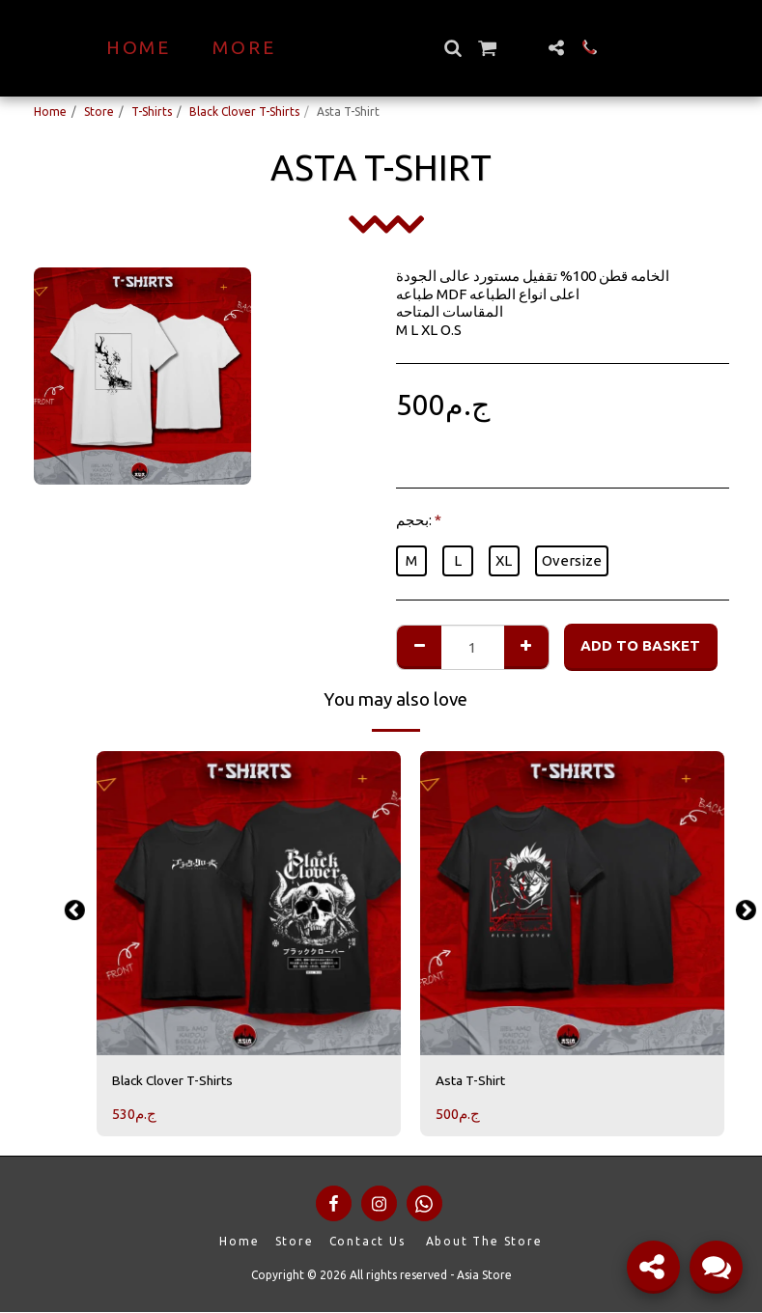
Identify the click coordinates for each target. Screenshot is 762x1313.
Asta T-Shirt (475, 1081)
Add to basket (640, 645)
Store (99, 111)
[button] (486, 48)
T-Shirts (151, 111)
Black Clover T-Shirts (244, 111)
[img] (249, 903)
